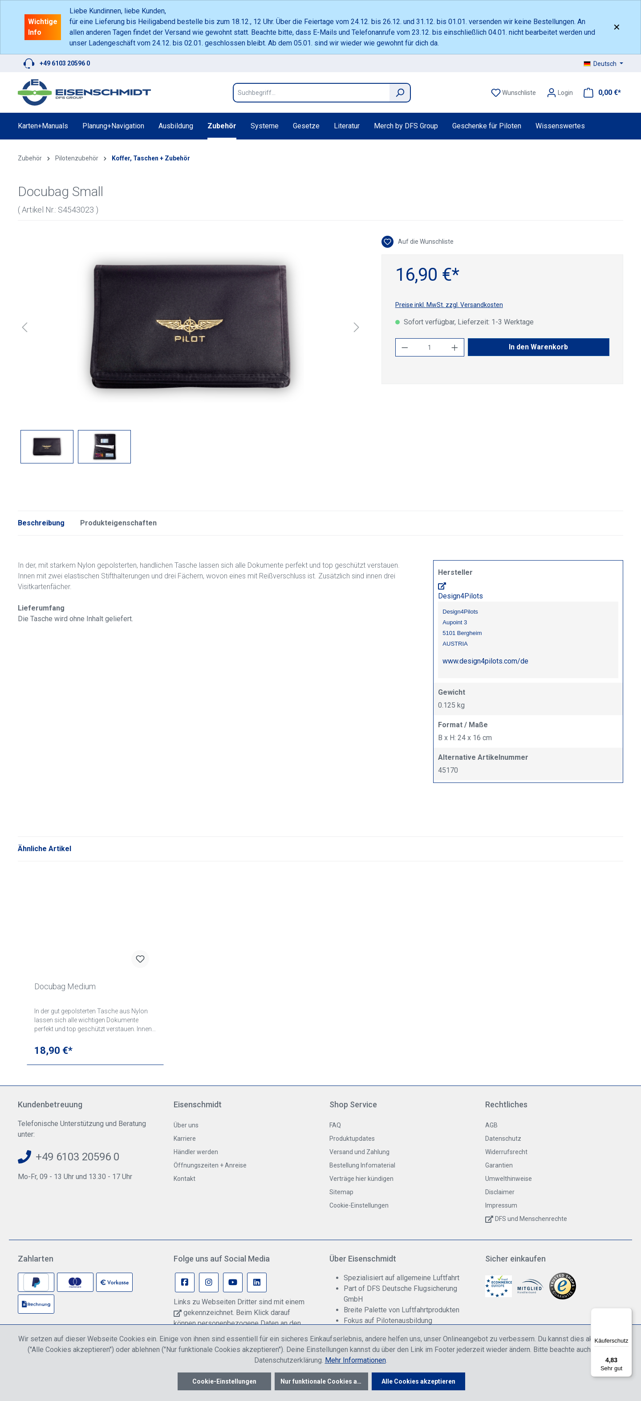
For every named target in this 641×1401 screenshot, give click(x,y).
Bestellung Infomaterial (362, 1165)
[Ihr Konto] (559, 92)
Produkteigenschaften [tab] (118, 523)
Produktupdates (352, 1138)
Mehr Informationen (355, 1360)
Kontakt (184, 1178)
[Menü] (626, 1313)
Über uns (186, 1125)
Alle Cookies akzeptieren (418, 1381)
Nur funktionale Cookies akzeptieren (324, 1381)
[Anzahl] (430, 347)
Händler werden (196, 1151)
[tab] (41, 523)
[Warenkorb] (599, 92)
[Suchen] (400, 92)
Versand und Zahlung (359, 1151)
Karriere (185, 1138)
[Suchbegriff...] (311, 92)
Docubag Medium (65, 986)
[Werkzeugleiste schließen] (484, 1092)
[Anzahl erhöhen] (455, 347)
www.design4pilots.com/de (485, 661)
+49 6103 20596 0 (65, 63)
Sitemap (341, 1192)
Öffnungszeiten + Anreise (210, 1165)
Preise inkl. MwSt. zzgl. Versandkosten (449, 304)
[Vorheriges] (24, 327)
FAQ (335, 1125)
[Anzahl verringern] (404, 347)
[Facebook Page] (184, 1282)
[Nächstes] (356, 327)
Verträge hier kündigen (361, 1178)
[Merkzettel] (513, 92)
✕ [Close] (617, 27)
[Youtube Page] (232, 1282)
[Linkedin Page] (256, 1282)
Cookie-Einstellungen (359, 1205)
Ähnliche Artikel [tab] (44, 848)
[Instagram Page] (208, 1282)
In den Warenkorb (538, 347)
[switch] (514, 1127)
